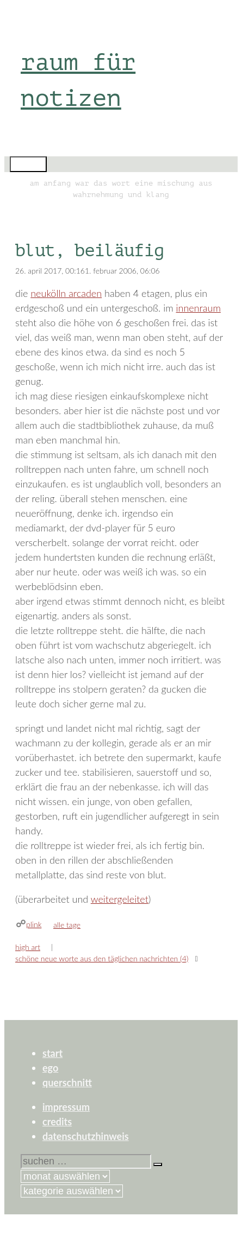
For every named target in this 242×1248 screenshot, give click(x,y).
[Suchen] (157, 1164)
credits (57, 1121)
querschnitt (67, 1082)
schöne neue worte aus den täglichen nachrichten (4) (101, 958)
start (52, 1053)
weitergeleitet (119, 899)
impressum (66, 1107)
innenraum (198, 308)
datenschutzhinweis (85, 1136)
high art (27, 947)
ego (50, 1068)
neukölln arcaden (66, 293)
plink (33, 924)
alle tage (66, 924)
